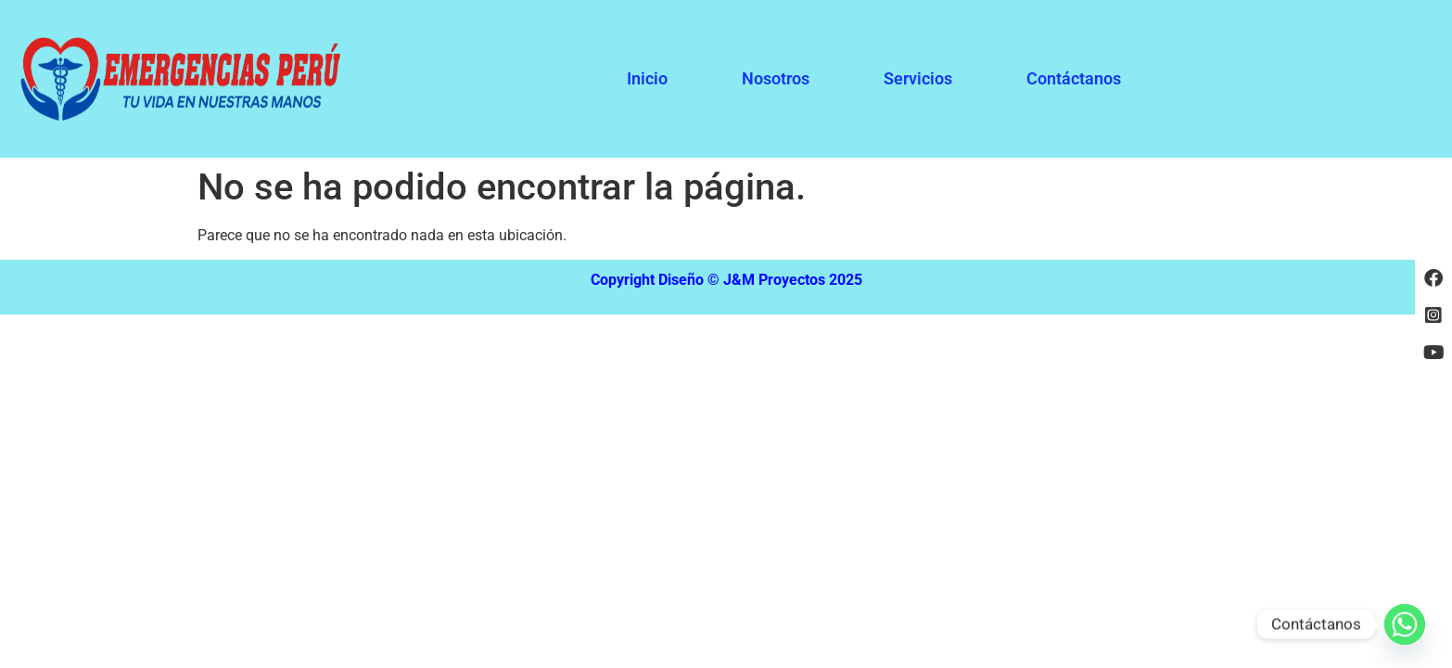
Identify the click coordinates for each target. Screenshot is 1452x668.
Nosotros (775, 78)
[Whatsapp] (1404, 624)
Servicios (918, 78)
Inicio (647, 78)
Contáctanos (1073, 78)
